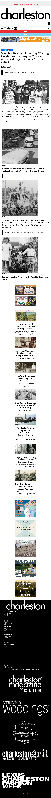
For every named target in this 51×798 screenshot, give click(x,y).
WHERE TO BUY (7, 621)
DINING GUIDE (6, 628)
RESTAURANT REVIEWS (8, 629)
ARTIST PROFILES (7, 637)
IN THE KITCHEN (7, 631)
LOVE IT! (5, 651)
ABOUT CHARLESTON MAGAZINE (10, 613)
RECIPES (5, 632)
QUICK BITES (6, 630)
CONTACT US (6, 619)
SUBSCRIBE (25, 31)
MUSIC (5, 638)
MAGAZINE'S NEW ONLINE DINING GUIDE (25, 4)
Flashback (4, 165)
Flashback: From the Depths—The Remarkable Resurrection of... (25, 432)
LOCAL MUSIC (6, 657)
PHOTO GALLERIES (7, 656)
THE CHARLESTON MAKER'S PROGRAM (25, 2)
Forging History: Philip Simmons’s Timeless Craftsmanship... (25, 460)
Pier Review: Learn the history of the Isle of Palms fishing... (25, 405)
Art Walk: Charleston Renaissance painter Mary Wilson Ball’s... (25, 353)
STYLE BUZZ (6, 650)
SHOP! (25, 34)
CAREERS (5, 624)
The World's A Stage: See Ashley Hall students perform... (25, 378)
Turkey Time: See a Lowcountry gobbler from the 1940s (25, 278)
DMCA (27, 793)
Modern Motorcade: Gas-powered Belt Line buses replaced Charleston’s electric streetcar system (24, 169)
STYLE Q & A (6, 647)
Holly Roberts (9, 66)
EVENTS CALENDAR (7, 636)
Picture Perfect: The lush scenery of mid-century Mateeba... (25, 326)
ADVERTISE (6, 620)
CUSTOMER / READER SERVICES (10, 614)
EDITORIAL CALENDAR (8, 622)
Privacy (24, 793)
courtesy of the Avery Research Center (20, 68)
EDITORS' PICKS (7, 641)
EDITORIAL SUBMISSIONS (8, 623)
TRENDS (5, 646)
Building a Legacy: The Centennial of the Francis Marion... (25, 486)
